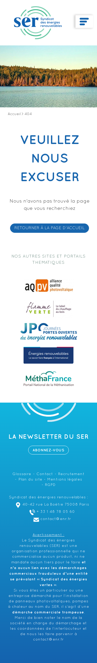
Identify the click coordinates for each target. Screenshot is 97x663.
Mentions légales (64, 479)
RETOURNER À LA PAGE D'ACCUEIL (49, 228)
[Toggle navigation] (84, 21)
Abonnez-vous (48, 450)
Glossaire (21, 474)
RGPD (50, 485)
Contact (44, 474)
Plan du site (30, 479)
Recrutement (71, 474)
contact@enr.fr (51, 519)
